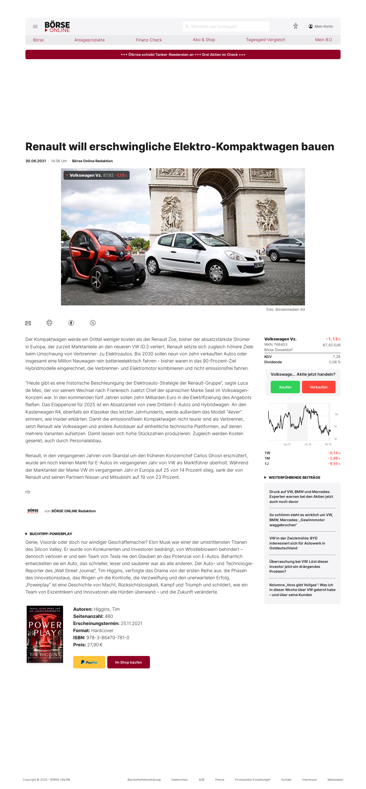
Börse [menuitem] (38, 39)
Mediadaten (335, 779)
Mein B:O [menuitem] (323, 39)
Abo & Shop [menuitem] (204, 39)
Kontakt (286, 779)
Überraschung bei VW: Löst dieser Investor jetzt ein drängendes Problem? (298, 566)
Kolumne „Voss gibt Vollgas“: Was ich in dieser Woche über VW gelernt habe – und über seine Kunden (302, 590)
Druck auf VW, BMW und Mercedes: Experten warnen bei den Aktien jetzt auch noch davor (301, 496)
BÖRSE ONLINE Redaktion (74, 511)
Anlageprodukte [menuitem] (89, 39)
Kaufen (285, 387)
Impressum (309, 779)
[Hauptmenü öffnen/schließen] (35, 26)
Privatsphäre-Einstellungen (252, 779)
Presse (219, 779)
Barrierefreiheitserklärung (144, 779)
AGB (201, 779)
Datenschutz (180, 779)
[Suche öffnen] (226, 26)
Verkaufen (319, 387)
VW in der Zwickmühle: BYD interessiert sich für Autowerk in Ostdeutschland (297, 543)
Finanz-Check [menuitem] (149, 39)
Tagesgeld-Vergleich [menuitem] (265, 39)
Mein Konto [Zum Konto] (321, 26)
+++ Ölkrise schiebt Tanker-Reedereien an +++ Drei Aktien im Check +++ (183, 54)
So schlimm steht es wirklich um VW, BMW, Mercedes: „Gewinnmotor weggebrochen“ (301, 520)
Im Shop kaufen (128, 662)
